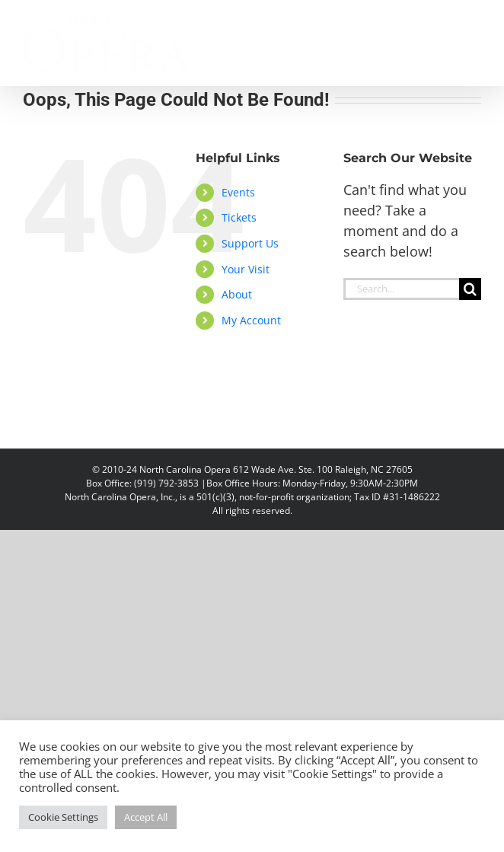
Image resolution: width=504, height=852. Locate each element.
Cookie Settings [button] (63, 817)
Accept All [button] (145, 817)
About (237, 294)
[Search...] (401, 289)
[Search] (470, 289)
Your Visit (246, 269)
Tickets (239, 217)
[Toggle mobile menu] (473, 23)
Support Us (250, 243)
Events (238, 192)
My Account (251, 320)
